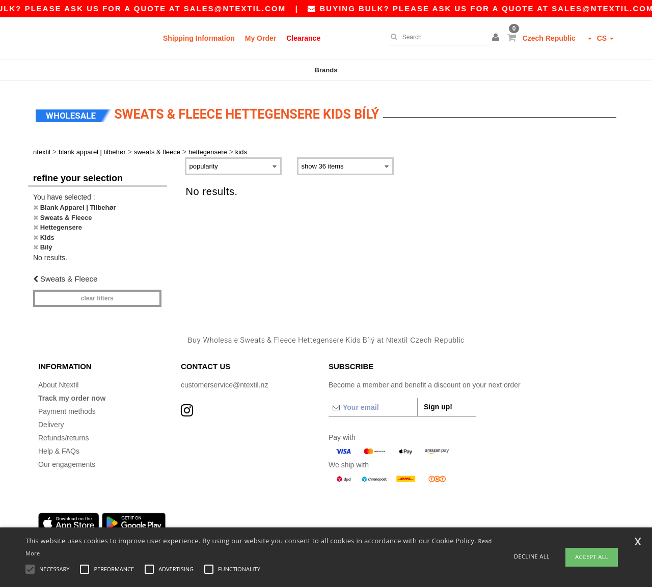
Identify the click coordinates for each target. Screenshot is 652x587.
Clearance (303, 38)
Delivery (51, 418)
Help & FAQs (58, 445)
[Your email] (373, 401)
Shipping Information (199, 38)
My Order (260, 38)
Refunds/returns (63, 432)
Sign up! (438, 401)
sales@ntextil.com (247, 8)
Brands (326, 70)
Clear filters (97, 292)
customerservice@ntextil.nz (224, 379)
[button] (497, 38)
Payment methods (67, 405)
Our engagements (66, 458)
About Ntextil (58, 379)
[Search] (435, 37)
